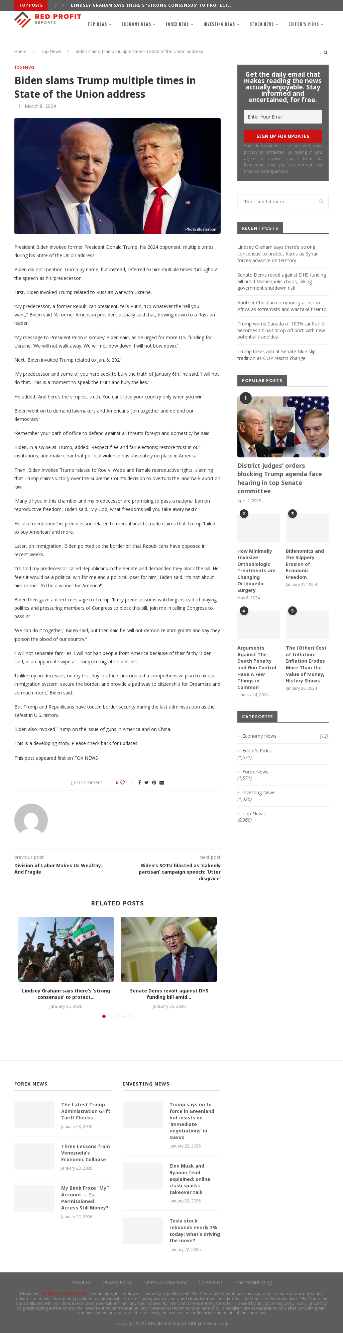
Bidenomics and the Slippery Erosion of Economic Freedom (305, 564)
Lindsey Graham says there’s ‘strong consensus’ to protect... (152, 5)
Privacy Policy (117, 1282)
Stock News (262, 24)
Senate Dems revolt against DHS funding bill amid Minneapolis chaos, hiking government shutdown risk (281, 281)
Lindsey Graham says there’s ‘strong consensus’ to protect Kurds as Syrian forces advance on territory (278, 253)
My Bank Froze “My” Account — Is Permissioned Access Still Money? (85, 1198)
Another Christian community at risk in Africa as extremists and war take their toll (283, 305)
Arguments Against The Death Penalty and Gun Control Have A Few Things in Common (256, 667)
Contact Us (211, 1282)
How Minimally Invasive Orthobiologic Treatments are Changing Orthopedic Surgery (256, 571)
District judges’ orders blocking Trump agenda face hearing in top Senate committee (279, 478)
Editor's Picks (256, 750)
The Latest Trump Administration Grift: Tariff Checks (86, 1111)
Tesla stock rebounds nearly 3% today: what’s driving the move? (194, 1230)
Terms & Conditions (165, 1282)
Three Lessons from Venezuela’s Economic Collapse (85, 1153)
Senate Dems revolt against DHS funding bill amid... (169, 994)
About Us (82, 1282)
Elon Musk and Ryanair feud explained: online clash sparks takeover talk (189, 1179)
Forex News (177, 24)
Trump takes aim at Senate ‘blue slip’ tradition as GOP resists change (276, 354)
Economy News (136, 24)
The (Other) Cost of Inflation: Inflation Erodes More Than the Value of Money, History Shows (306, 664)
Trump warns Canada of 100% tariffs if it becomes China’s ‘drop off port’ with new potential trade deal (281, 330)
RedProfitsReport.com (64, 1293)
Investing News (219, 24)
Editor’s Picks (304, 24)
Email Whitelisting (253, 1282)
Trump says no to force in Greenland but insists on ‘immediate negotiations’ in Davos (191, 1120)
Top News (97, 24)
